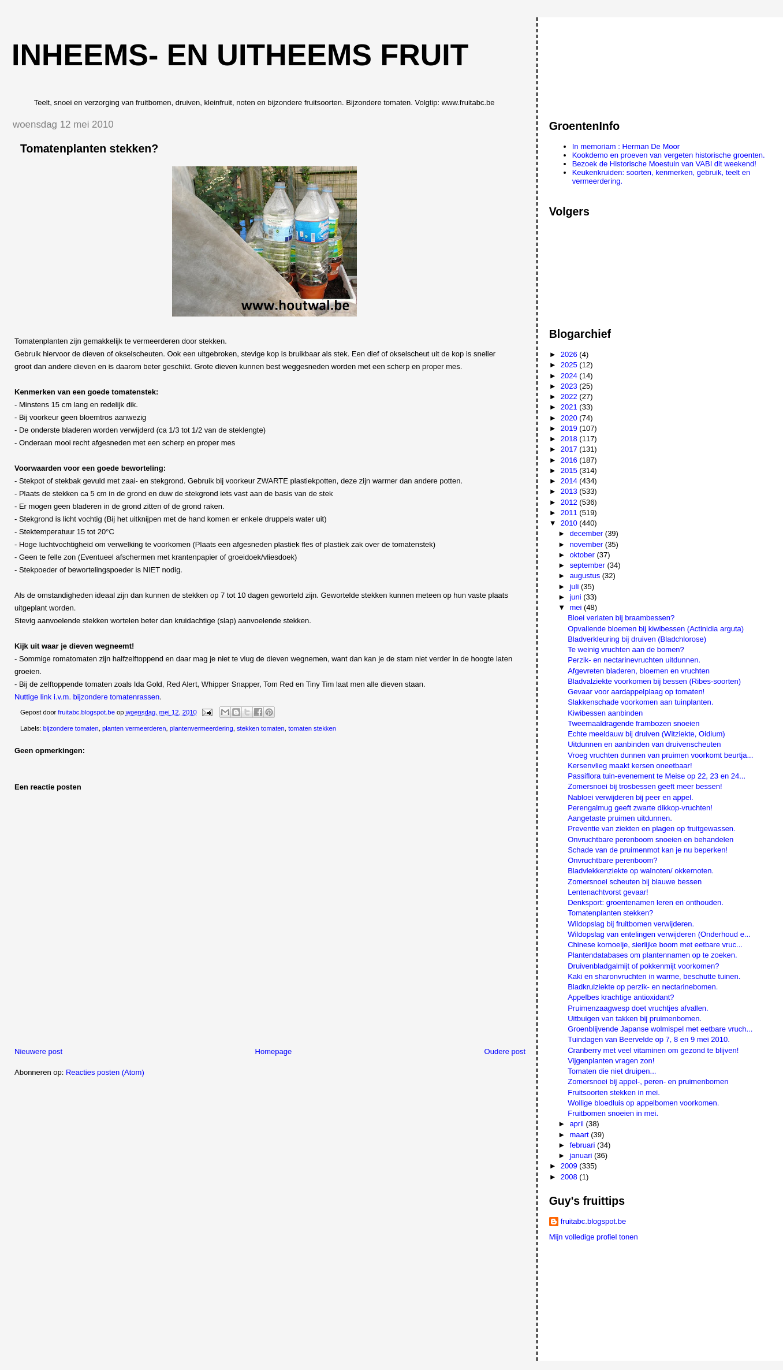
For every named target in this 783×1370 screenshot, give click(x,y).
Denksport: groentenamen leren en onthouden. (646, 902)
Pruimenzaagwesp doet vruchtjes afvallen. (638, 1008)
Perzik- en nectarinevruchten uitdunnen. (634, 660)
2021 (570, 407)
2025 (570, 364)
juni (576, 597)
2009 (570, 1165)
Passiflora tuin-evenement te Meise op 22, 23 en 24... (656, 776)
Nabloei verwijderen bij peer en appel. (630, 797)
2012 (570, 502)
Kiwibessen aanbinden (605, 713)
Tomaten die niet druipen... (612, 1071)
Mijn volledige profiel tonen (593, 1237)
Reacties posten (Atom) (105, 1072)
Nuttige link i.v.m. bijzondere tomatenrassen (86, 697)
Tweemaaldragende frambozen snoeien (633, 723)
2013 (570, 491)
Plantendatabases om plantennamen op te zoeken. (652, 955)
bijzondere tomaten (71, 728)
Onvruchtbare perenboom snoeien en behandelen (650, 839)
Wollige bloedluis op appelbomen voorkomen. (643, 1103)
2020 (570, 418)
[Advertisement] (601, 63)
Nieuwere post (38, 1051)
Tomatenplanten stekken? (610, 913)
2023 (570, 386)
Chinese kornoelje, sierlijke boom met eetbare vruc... (655, 944)
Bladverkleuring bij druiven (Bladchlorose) (637, 639)
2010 (570, 523)
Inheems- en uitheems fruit (240, 55)
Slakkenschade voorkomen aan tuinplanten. (640, 702)
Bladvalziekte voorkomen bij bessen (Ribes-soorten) (654, 681)
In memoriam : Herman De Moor (626, 146)
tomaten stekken (312, 728)
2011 (570, 512)
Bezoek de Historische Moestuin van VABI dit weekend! (664, 163)
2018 (570, 438)
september (588, 565)
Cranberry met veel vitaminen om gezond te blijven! (653, 1050)
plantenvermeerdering (201, 728)
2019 (570, 428)
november (587, 544)
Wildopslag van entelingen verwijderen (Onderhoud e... (659, 934)
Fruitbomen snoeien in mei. (613, 1113)
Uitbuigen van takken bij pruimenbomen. (635, 1018)
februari (583, 1145)
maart (580, 1134)
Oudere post (505, 1051)
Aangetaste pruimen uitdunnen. (620, 818)
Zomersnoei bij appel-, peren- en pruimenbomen (648, 1081)
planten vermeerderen (134, 728)
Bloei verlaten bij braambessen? (621, 617)
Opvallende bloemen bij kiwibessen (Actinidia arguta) (656, 628)
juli (575, 586)
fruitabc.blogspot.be (593, 1221)
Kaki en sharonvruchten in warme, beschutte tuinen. (654, 976)
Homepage (273, 1051)
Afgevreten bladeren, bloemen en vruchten (639, 671)
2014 (570, 480)
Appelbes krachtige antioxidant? (621, 997)
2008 (570, 1176)
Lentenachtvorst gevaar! (608, 892)
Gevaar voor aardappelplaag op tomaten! (636, 691)
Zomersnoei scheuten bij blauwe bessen (635, 881)
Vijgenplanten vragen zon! (611, 1060)
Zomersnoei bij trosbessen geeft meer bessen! (645, 786)
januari (581, 1155)
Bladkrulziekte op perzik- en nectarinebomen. (643, 986)
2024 (570, 375)
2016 (570, 460)
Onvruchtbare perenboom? (612, 860)
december (587, 533)
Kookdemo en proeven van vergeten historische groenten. (668, 155)
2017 (570, 449)
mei (576, 607)
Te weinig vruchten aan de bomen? (626, 649)
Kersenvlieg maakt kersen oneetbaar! (630, 765)
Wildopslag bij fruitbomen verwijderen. (631, 923)
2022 (570, 396)
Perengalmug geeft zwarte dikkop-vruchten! (640, 807)
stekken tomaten (261, 728)
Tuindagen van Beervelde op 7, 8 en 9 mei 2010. (649, 1039)
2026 (570, 354)
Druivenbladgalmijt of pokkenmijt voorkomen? (643, 966)
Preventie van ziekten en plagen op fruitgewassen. (652, 828)
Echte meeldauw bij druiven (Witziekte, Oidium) (646, 733)
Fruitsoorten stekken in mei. (614, 1092)
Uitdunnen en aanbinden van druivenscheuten (644, 744)
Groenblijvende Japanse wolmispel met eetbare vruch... (660, 1029)
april (577, 1123)
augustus (585, 575)
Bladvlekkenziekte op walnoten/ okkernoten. (641, 870)
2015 (570, 470)
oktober (582, 554)
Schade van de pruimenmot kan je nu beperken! (648, 850)
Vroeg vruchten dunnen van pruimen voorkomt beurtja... (660, 755)
